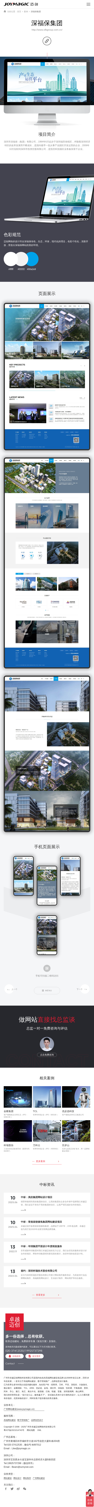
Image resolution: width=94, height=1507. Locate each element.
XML (39, 1442)
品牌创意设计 (37, 1432)
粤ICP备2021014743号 (14, 1442)
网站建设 (8, 1490)
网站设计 (17, 1490)
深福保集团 (36, 11)
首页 (19, 11)
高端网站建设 (10, 1432)
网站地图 (31, 1442)
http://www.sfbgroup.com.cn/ (47, 29)
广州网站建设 (39, 1490)
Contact (10, 1375)
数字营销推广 (23, 1432)
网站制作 (27, 1490)
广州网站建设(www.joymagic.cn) (19, 1420)
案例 (26, 11)
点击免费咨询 (47, 1062)
